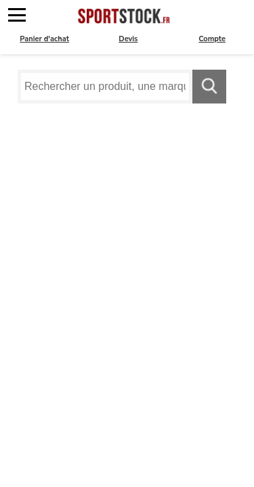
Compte (212, 39)
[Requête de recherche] (105, 86)
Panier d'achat (44, 39)
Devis (128, 39)
